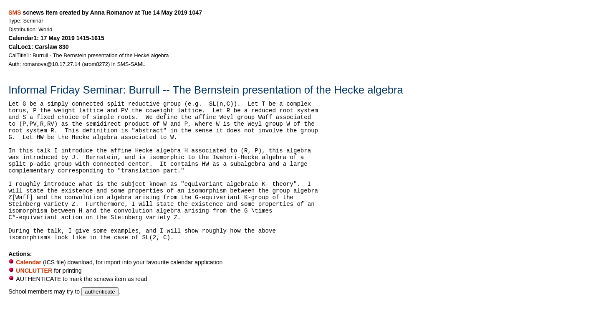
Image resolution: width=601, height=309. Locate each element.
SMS (14, 12)
